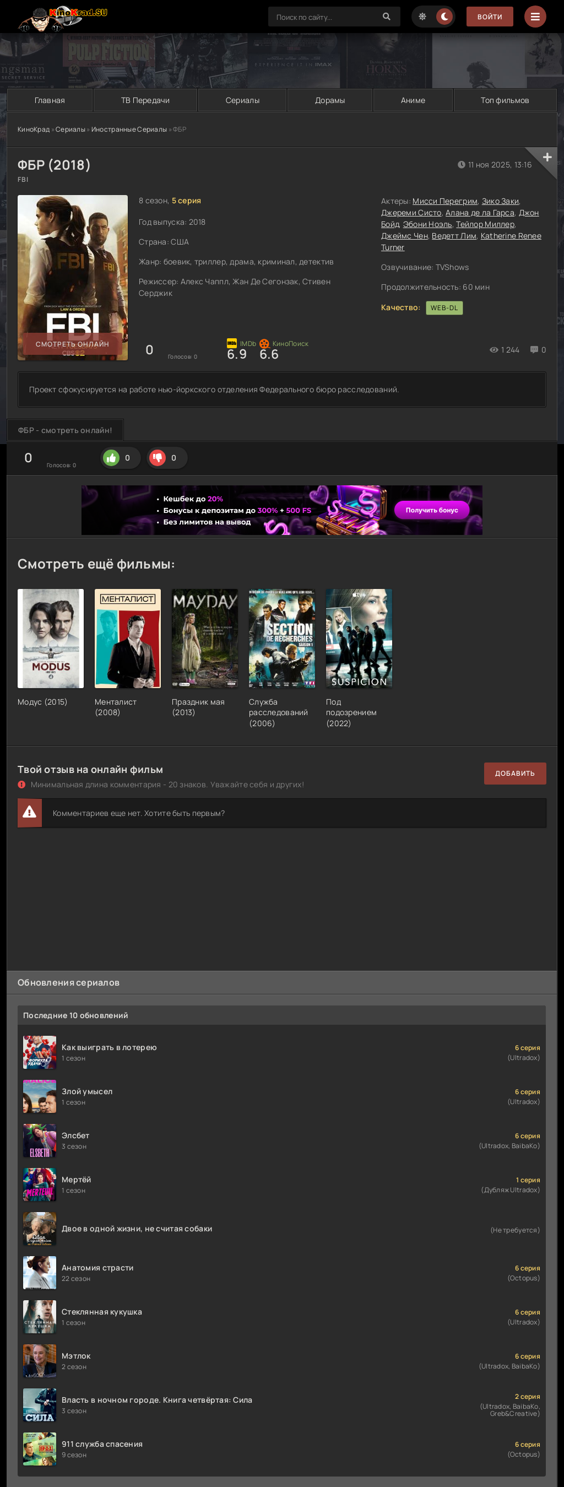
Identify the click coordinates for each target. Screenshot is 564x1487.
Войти (490, 16)
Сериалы (242, 100)
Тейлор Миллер (485, 224)
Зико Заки (500, 201)
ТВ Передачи (145, 100)
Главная (50, 100)
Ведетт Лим (454, 235)
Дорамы (330, 100)
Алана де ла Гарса (480, 212)
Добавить (515, 773)
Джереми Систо (411, 212)
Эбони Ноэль (427, 224)
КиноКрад (34, 129)
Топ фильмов (505, 100)
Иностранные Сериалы (129, 129)
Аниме (413, 100)
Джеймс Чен (404, 235)
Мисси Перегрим (445, 201)
